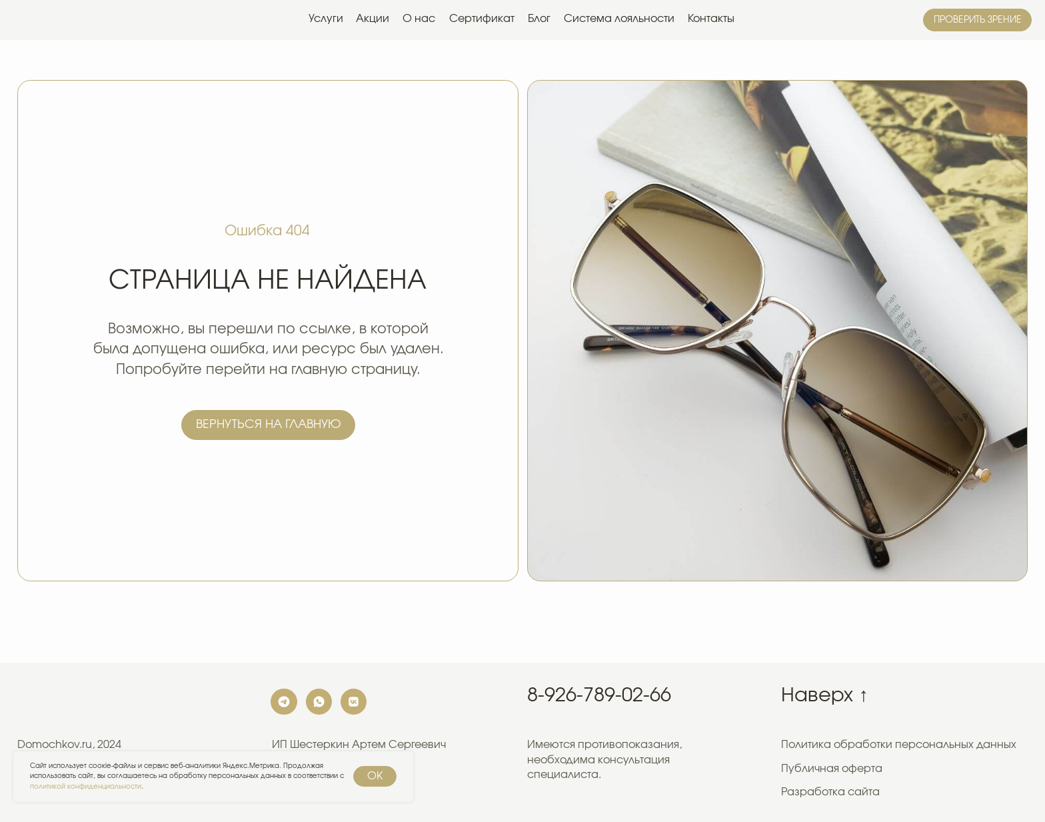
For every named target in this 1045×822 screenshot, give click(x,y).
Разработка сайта (830, 792)
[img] (55, 20)
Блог (539, 18)
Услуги (326, 18)
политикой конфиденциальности (85, 786)
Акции (372, 18)
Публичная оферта (831, 768)
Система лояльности (619, 18)
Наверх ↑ (824, 695)
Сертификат (482, 18)
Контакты (711, 18)
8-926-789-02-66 (599, 695)
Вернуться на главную (268, 424)
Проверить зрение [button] (978, 20)
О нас (419, 18)
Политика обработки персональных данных (898, 744)
